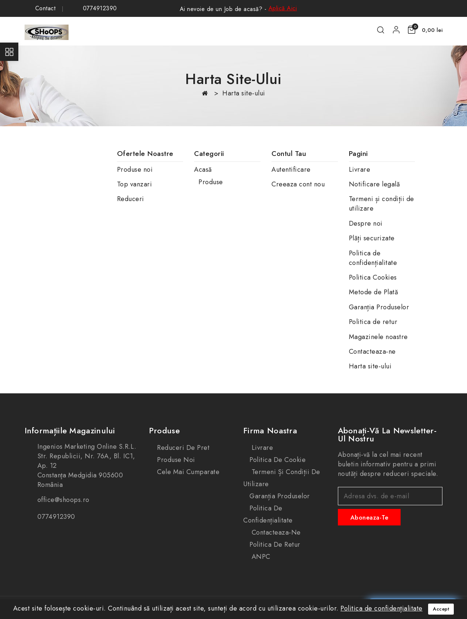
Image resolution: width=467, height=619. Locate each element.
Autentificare (291, 169)
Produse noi (135, 169)
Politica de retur (373, 322)
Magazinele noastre (378, 337)
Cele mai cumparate (187, 472)
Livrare (360, 169)
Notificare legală (374, 184)
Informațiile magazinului (70, 430)
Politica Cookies (373, 277)
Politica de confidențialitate (373, 257)
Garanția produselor (279, 496)
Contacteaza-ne (372, 351)
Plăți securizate (372, 238)
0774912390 (100, 8)
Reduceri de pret (182, 447)
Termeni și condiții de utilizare (281, 478)
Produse (210, 182)
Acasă (203, 169)
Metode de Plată (373, 292)
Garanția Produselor (379, 307)
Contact (45, 8)
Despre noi (366, 223)
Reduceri (130, 199)
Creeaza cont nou (298, 184)
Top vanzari (134, 184)
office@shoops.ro (63, 499)
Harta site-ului (370, 366)
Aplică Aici (283, 8)
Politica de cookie (277, 460)
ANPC (259, 556)
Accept (441, 608)
